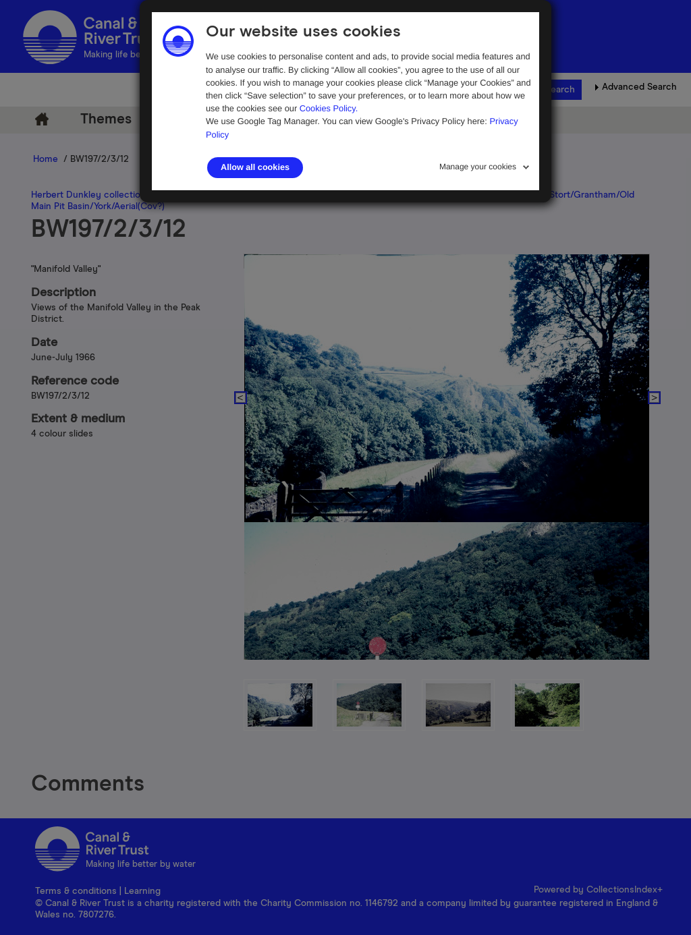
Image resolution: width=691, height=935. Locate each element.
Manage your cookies (477, 166)
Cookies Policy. (329, 108)
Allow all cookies (255, 167)
